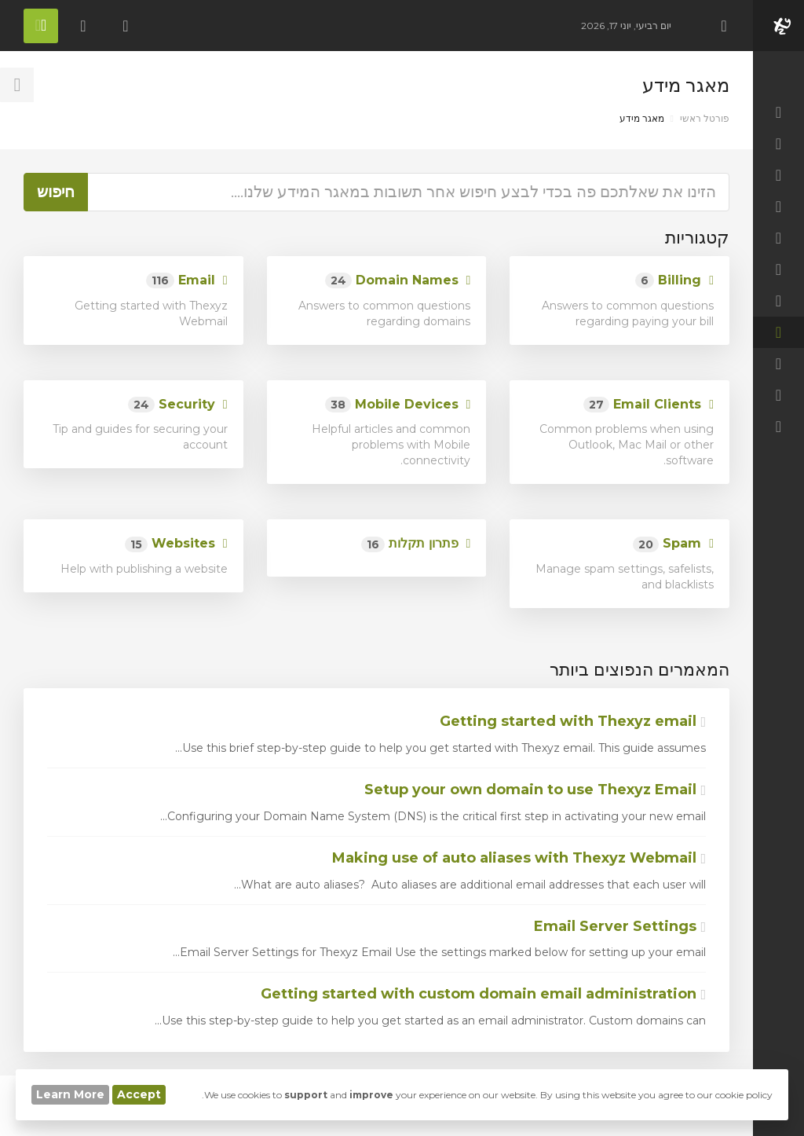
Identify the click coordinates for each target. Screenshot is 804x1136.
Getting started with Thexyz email (573, 721)
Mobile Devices (398, 405)
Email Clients (648, 405)
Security (178, 405)
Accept (139, 1094)
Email (187, 281)
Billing (674, 281)
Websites (176, 544)
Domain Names (398, 281)
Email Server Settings (620, 926)
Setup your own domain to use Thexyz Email (535, 789)
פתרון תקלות (416, 544)
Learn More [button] (70, 1094)
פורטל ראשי (704, 118)
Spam (673, 544)
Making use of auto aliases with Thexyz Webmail (519, 858)
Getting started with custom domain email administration (483, 993)
